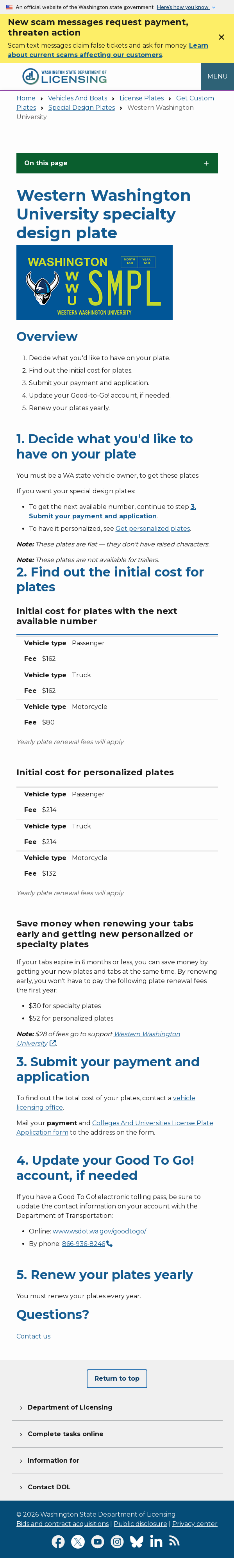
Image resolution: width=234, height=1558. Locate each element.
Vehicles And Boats (77, 98)
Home (26, 98)
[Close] (221, 39)
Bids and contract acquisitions (62, 1524)
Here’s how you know (183, 7)
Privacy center (195, 1524)
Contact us (33, 1336)
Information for (48, 1459)
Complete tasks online (61, 1433)
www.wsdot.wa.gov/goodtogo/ (99, 1231)
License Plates (142, 98)
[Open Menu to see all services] (217, 76)
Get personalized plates (153, 528)
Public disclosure (140, 1524)
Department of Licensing (65, 1406)
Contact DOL (44, 1486)
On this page (46, 163)
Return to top (117, 1378)
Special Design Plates (81, 107)
